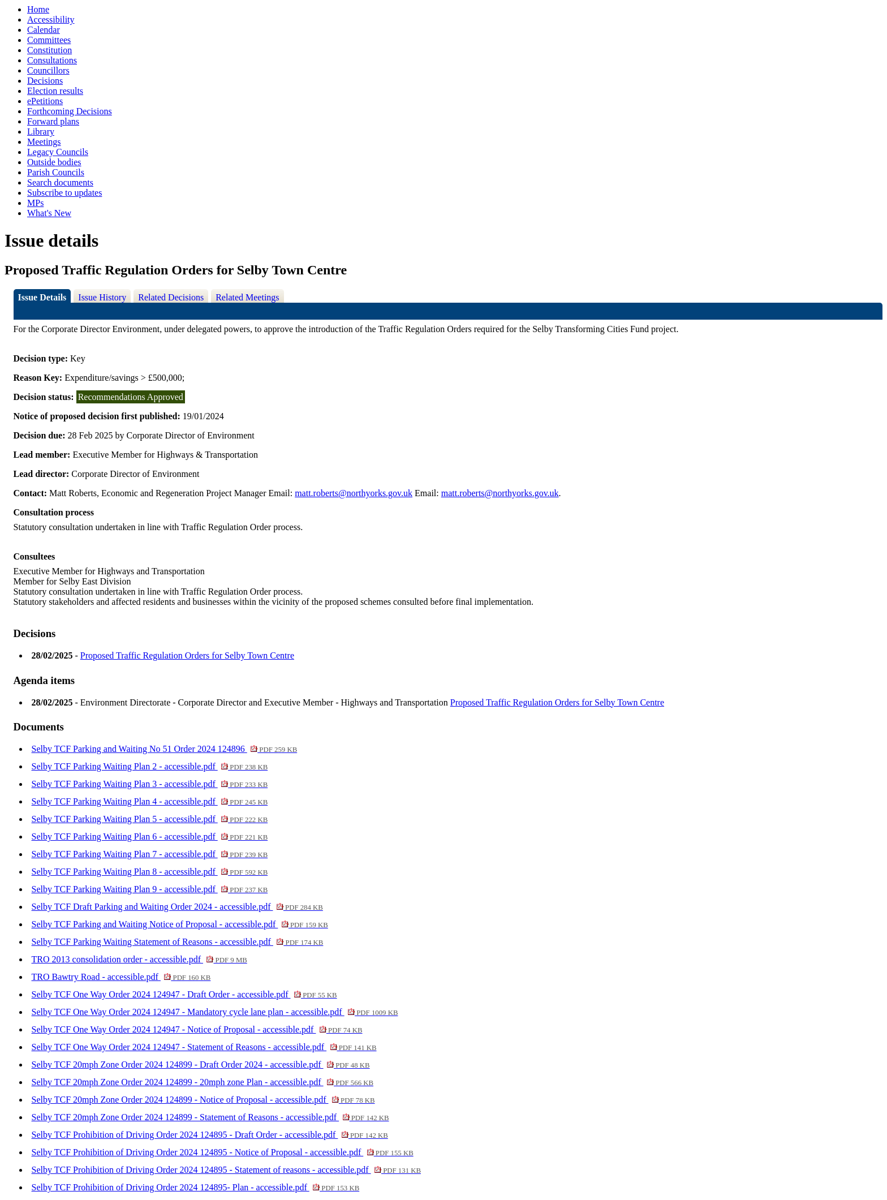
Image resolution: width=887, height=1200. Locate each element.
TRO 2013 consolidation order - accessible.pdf (139, 959)
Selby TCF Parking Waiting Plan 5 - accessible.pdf (150, 819)
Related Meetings (247, 297)
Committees (49, 40)
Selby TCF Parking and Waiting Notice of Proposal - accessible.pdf (180, 924)
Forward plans (53, 121)
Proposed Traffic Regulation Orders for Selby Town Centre (187, 655)
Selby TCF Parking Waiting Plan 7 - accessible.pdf (150, 854)
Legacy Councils (57, 152)
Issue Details (42, 297)
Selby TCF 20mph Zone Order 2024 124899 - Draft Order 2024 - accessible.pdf (201, 1064)
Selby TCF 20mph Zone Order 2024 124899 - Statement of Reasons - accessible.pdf (210, 1117)
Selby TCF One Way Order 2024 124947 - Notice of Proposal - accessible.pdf (197, 1029)
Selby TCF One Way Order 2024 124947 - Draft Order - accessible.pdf (184, 994)
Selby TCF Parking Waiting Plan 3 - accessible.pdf (150, 784)
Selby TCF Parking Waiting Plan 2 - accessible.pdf (150, 766)
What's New (49, 213)
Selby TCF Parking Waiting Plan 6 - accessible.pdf (150, 836)
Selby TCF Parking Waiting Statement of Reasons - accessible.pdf (178, 942)
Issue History (102, 297)
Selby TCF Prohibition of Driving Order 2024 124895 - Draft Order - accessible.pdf (210, 1134)
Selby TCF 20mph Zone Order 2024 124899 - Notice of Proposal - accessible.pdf (203, 1099)
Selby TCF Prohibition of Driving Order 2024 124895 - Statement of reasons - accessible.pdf (226, 1170)
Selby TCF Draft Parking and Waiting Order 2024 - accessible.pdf (177, 906)
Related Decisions (171, 297)
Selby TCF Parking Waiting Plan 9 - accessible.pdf (150, 889)
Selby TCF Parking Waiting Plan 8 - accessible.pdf (150, 871)
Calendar (43, 30)
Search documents (60, 182)
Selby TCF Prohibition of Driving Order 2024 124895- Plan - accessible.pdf (196, 1187)
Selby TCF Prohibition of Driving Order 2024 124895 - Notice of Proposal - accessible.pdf (223, 1152)
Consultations (52, 60)
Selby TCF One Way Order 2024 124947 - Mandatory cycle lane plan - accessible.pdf (215, 1012)
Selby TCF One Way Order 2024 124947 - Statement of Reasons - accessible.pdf (204, 1047)
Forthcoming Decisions (69, 111)
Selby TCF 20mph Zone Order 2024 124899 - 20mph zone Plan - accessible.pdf (203, 1082)
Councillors (48, 70)
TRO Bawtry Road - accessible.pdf (121, 977)
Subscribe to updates (64, 192)
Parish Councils (55, 172)
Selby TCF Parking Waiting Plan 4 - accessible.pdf (150, 801)
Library (40, 131)
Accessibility (51, 19)
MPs (35, 203)
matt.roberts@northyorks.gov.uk (353, 493)
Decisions (45, 80)
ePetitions (45, 101)
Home (38, 9)
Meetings (44, 142)
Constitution (49, 50)
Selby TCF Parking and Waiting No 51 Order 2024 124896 (165, 749)
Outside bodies (54, 162)
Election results (55, 91)
